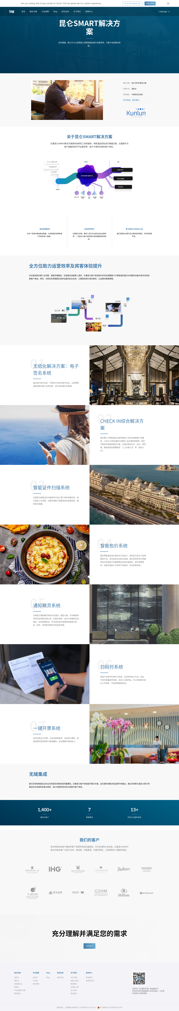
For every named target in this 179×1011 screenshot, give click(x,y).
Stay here (150, 3)
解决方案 (33, 11)
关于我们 (77, 11)
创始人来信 (75, 980)
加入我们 (74, 990)
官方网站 (126, 100)
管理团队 (74, 984)
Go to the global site (132, 3)
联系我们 (135, 100)
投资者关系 (90, 980)
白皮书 (35, 977)
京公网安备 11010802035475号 (109, 1008)
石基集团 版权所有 (71, 1007)
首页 (23, 11)
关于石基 (74, 977)
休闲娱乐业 (18, 984)
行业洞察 (45, 11)
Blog (55, 11)
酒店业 (16, 977)
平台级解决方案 (19, 990)
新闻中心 (89, 11)
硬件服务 (17, 993)
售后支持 (65, 11)
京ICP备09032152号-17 (87, 1007)
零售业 (16, 987)
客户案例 (36, 984)
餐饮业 (16, 980)
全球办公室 (75, 987)
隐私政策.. (60, 1007)
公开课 (35, 980)
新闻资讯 (89, 977)
